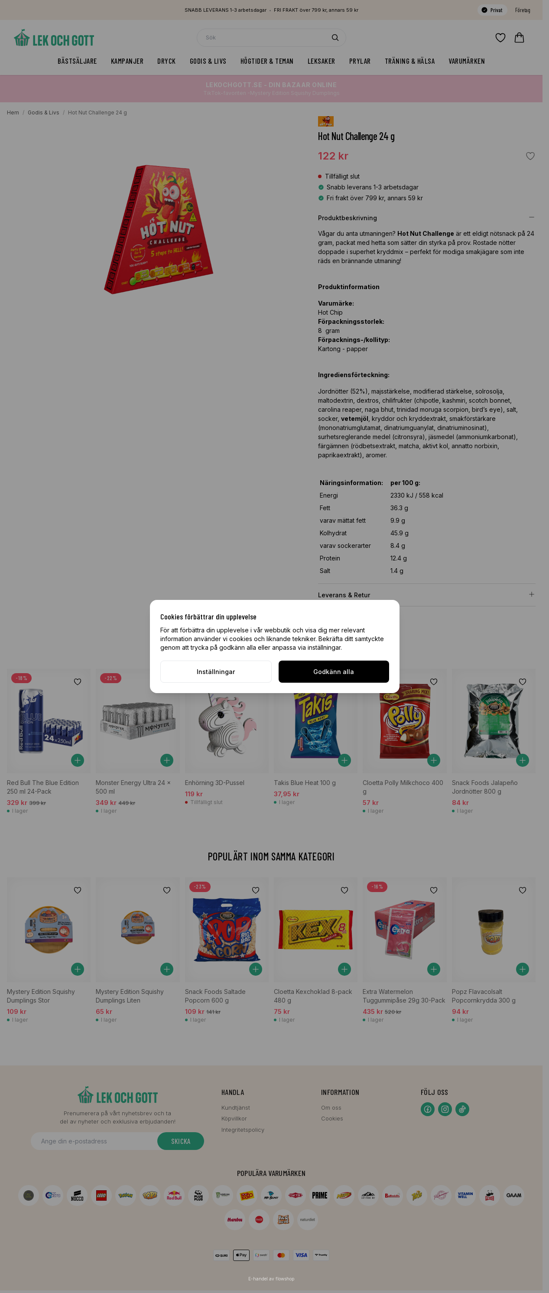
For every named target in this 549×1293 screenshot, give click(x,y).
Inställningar (216, 671)
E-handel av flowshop (271, 1278)
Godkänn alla (333, 671)
